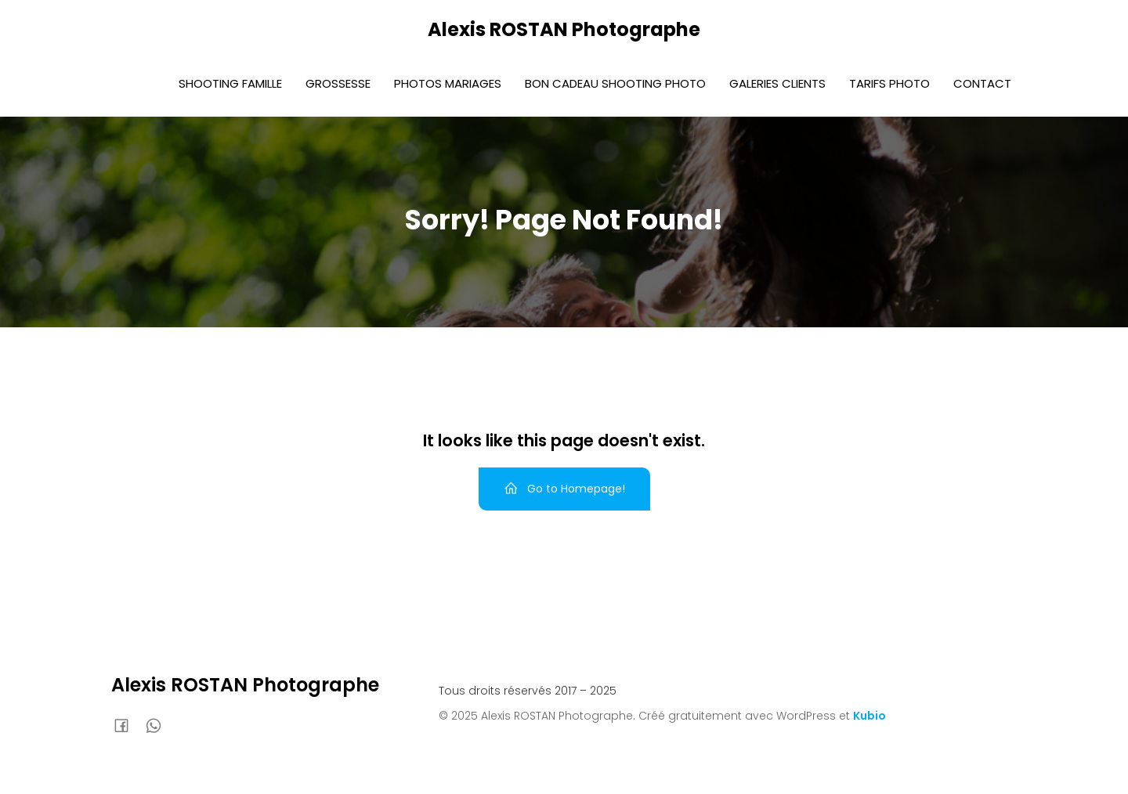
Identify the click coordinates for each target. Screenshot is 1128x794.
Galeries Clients (777, 83)
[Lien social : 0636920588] (159, 725)
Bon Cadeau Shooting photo (615, 83)
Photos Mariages (447, 83)
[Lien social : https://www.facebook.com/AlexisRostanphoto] (127, 725)
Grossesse (338, 83)
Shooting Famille (230, 83)
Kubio (869, 716)
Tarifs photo (889, 83)
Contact (982, 83)
